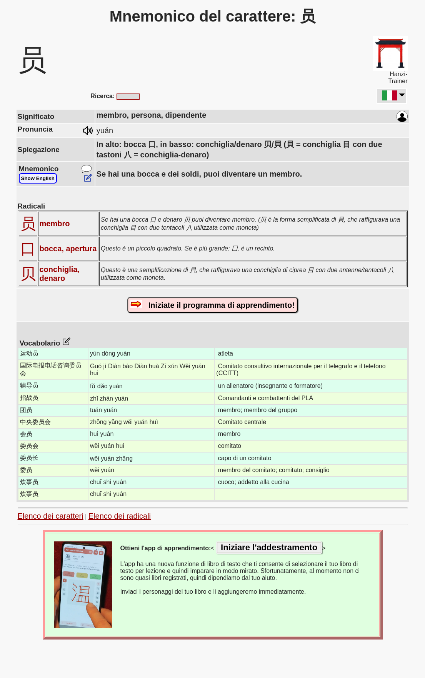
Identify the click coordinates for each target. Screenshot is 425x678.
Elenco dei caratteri (50, 516)
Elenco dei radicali (119, 516)
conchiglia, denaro (60, 273)
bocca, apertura (68, 248)
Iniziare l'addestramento (269, 547)
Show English (38, 178)
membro (55, 223)
